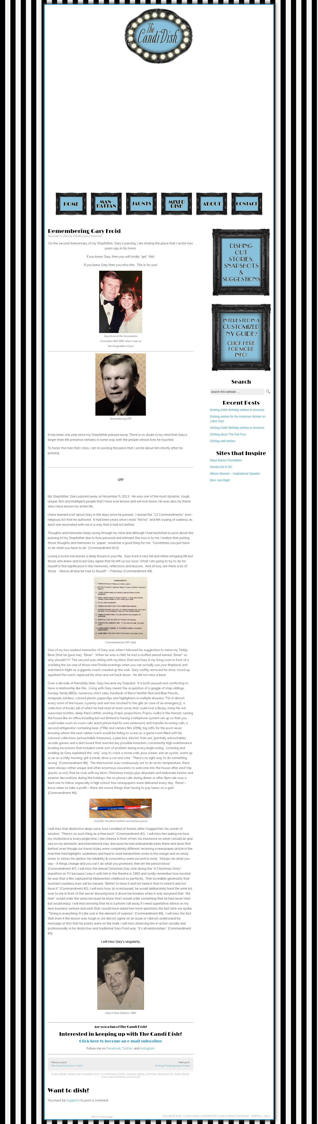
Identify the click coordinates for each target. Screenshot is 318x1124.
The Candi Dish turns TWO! (67, 1065)
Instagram (147, 1048)
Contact (246, 203)
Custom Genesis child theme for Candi (203, 1115)
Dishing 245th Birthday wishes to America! (237, 409)
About (211, 203)
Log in (267, 1115)
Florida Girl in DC (221, 467)
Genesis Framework (238, 1115)
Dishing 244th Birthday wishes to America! (237, 427)
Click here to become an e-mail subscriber (120, 1041)
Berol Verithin (147, 1074)
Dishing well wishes (222, 441)
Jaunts (141, 203)
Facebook (113, 1048)
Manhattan (106, 203)
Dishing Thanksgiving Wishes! (172, 1065)
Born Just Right (220, 480)
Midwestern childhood (124, 1077)
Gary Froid (182, 1074)
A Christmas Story (113, 1074)
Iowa (104, 1077)
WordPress (256, 1115)
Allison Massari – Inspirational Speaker (235, 473)
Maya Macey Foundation (226, 460)
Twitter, (127, 1048)
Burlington (165, 1074)
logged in (73, 1100)
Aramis (131, 1074)
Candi (76, 236)
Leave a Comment (91, 236)
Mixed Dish (176, 203)
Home (71, 203)
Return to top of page (102, 1116)
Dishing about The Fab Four (228, 434)
